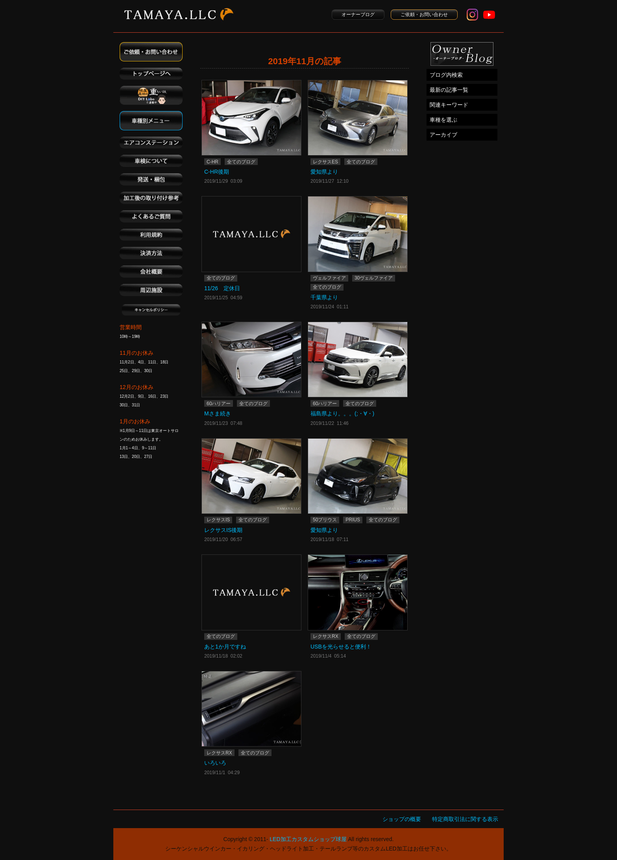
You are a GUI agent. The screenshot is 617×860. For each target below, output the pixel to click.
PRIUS (352, 520)
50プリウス (325, 520)
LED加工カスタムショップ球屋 (308, 839)
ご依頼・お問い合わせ (424, 14)
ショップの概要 (401, 819)
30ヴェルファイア (374, 278)
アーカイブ (443, 135)
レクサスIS (218, 520)
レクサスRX (325, 636)
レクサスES (325, 162)
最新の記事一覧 (449, 90)
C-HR (212, 162)
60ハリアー (219, 403)
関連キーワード (449, 105)
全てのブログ (241, 162)
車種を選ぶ (443, 120)
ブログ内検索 (446, 75)
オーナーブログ (358, 14)
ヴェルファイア (329, 278)
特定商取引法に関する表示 (465, 819)
